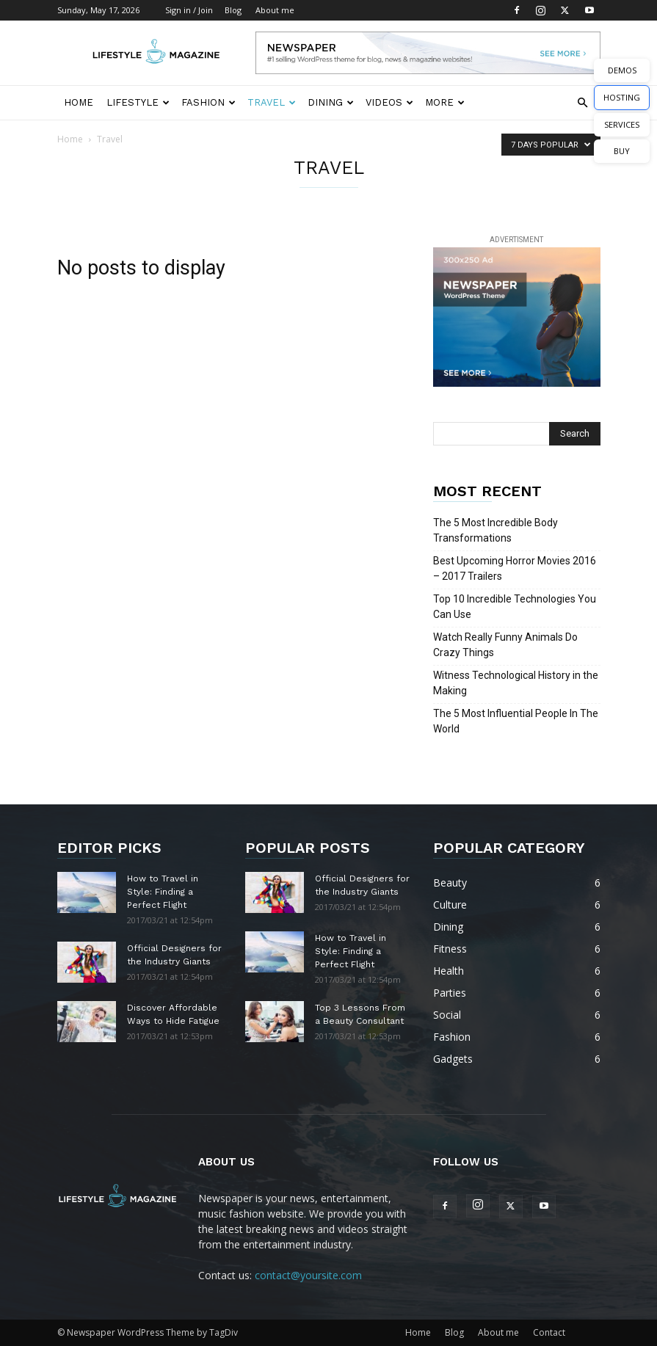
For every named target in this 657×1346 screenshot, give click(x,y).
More (445, 102)
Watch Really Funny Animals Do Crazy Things (505, 644)
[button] (582, 103)
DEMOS (622, 70)
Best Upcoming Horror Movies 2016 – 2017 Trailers (514, 568)
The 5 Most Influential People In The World (515, 721)
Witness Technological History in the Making (515, 682)
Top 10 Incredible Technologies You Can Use (514, 606)
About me (274, 9)
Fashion (208, 102)
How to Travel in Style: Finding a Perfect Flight (162, 891)
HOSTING (621, 97)
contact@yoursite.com (308, 1275)
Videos (389, 102)
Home (78, 102)
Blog (233, 9)
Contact (549, 1332)
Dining (331, 102)
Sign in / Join (189, 9)
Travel (271, 102)
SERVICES (621, 124)
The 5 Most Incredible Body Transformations (495, 530)
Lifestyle (138, 102)
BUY (622, 150)
